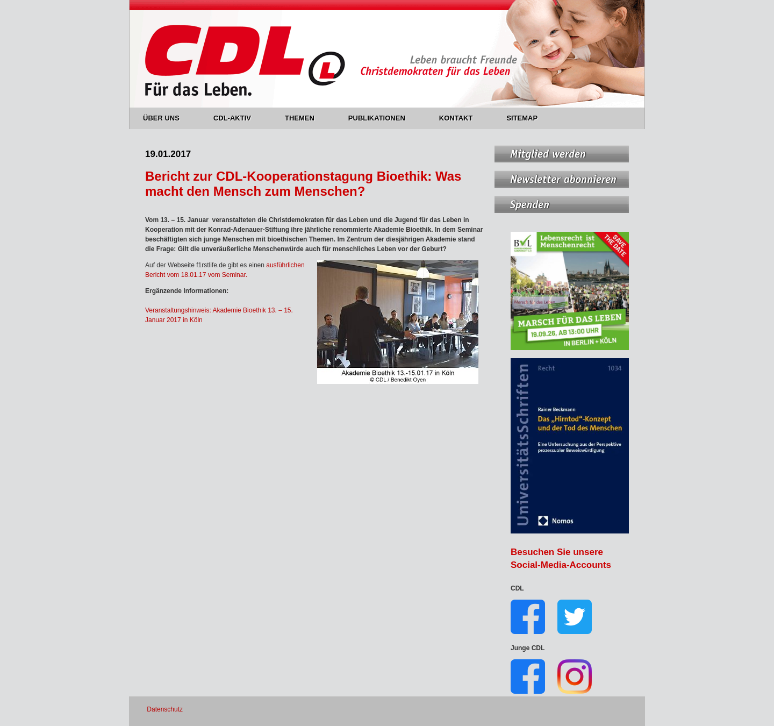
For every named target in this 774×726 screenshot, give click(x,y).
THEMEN (306, 118)
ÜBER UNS (167, 118)
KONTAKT (462, 118)
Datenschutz (165, 709)
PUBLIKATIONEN (383, 118)
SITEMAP (522, 118)
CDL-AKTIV (238, 118)
